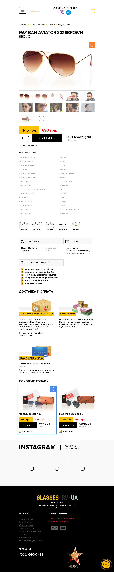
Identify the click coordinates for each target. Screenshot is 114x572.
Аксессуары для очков (30, 540)
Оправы (23, 534)
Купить (47, 138)
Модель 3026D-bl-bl (71, 414)
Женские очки (26, 525)
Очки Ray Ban (26, 522)
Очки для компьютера (30, 531)
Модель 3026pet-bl (30, 414)
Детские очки (26, 537)
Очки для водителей (29, 528)
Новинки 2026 (26, 519)
